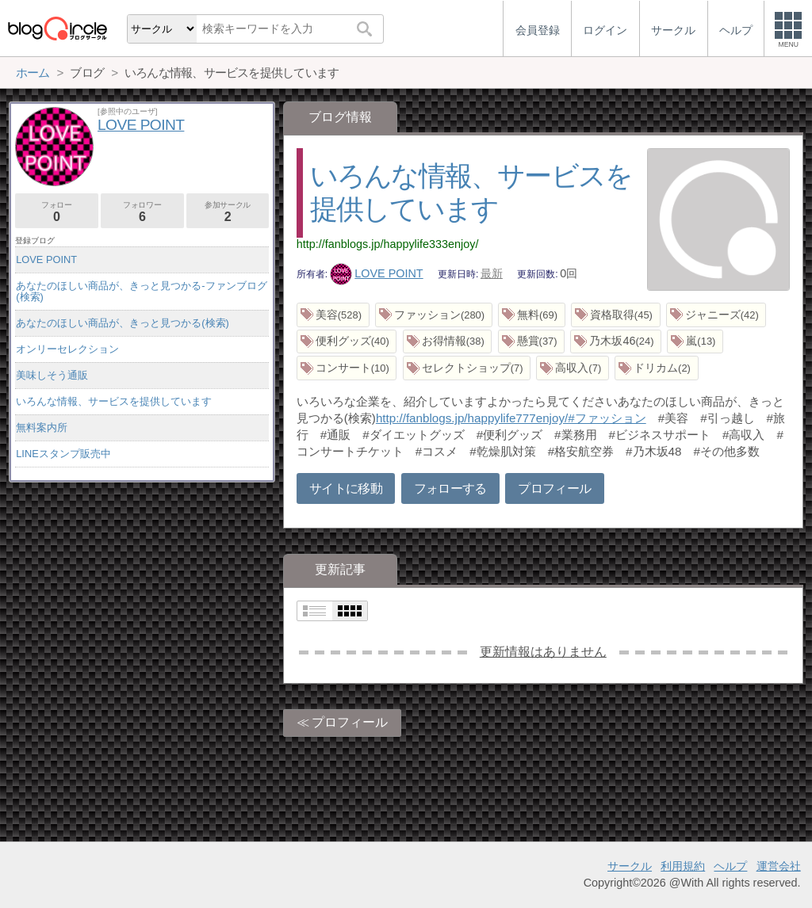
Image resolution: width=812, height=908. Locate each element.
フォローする (450, 488)
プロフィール (554, 488)
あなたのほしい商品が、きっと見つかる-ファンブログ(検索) (141, 291)
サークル (629, 866)
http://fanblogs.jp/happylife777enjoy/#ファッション (511, 418)
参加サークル (228, 211)
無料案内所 (41, 427)
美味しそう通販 (52, 375)
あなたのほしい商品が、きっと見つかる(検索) (122, 323)
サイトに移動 (345, 488)
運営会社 (778, 866)
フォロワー (142, 211)
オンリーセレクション (67, 349)
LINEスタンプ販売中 (63, 454)
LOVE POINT (376, 273)
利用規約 (683, 866)
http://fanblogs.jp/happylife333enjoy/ (388, 244)
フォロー (56, 211)
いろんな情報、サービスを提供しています (114, 401)
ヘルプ (730, 866)
